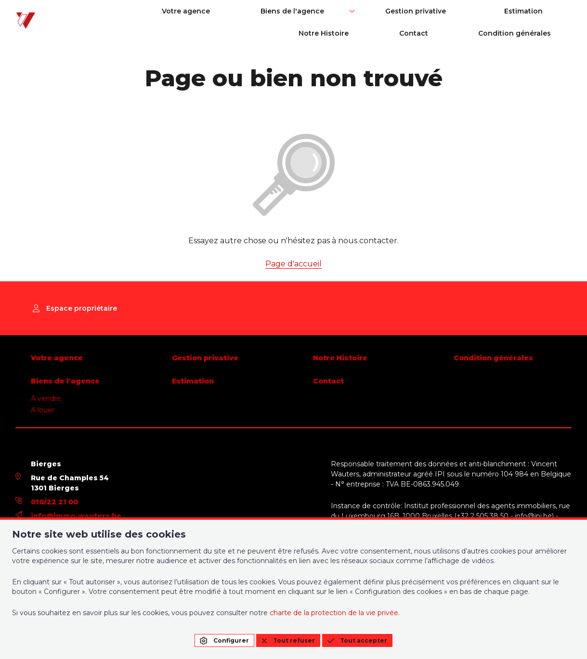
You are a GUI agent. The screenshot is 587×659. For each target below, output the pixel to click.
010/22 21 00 (54, 502)
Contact (557, 11)
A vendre (46, 398)
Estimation (419, 11)
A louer (42, 410)
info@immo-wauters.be (76, 516)
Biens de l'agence (242, 11)
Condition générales (535, 33)
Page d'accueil (293, 263)
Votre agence (163, 11)
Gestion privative (338, 11)
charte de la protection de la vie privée (334, 612)
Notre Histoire (495, 11)
